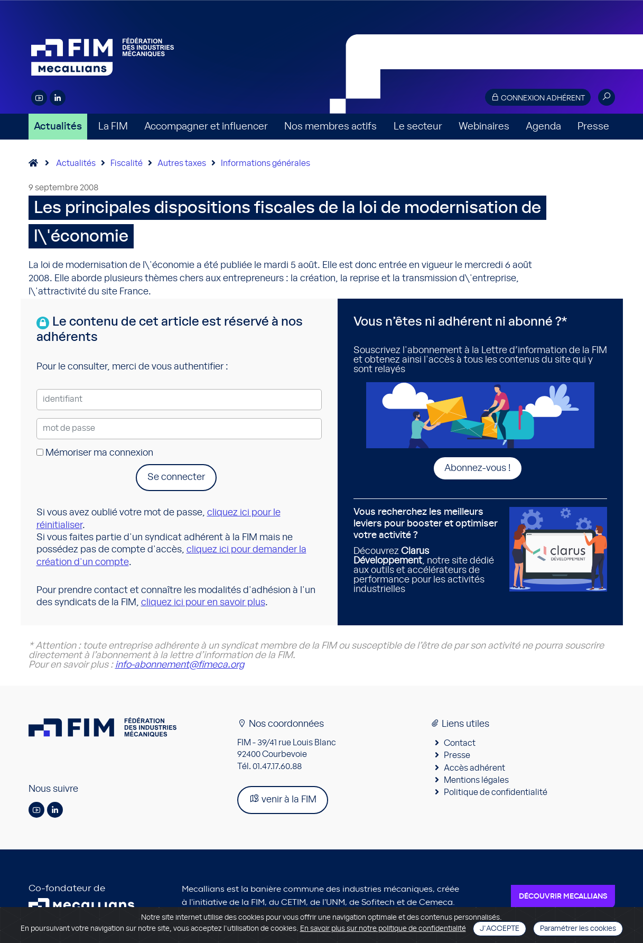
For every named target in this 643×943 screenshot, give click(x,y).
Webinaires (484, 127)
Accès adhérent (474, 768)
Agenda (543, 127)
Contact (460, 743)
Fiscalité (126, 163)
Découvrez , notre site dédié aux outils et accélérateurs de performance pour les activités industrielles (427, 550)
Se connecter (176, 477)
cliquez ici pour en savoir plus (203, 602)
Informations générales (265, 163)
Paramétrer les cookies (578, 928)
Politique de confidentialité (495, 792)
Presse (593, 127)
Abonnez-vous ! (477, 468)
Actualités (58, 127)
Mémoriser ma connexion (94, 453)
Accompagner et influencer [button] (206, 127)
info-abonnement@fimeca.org (179, 665)
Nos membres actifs (330, 127)
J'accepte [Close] (499, 928)
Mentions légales (476, 780)
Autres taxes (181, 163)
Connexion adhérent (538, 97)
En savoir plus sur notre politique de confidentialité (383, 928)
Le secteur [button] (418, 127)
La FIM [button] (113, 127)
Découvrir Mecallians (563, 896)
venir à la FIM (282, 799)
